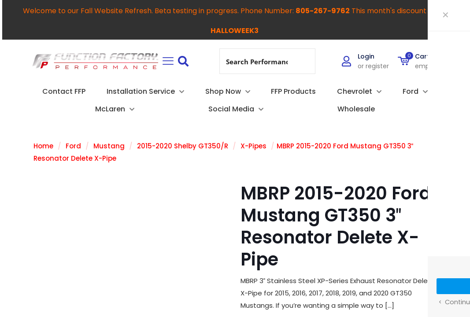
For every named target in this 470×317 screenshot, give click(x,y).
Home (43, 146)
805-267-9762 (323, 11)
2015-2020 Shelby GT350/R (182, 146)
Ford (73, 146)
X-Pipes (253, 146)
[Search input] (257, 61)
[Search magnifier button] (303, 61)
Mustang (109, 146)
